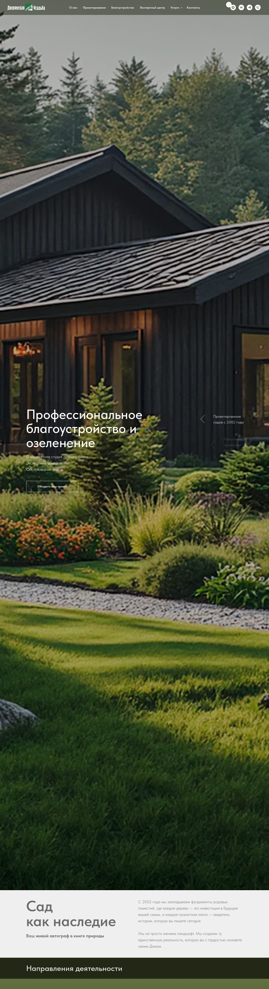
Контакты (193, 7)
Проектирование (94, 7)
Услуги (175, 7)
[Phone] (258, 7)
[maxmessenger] (233, 7)
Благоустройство (122, 7)
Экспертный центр (152, 7)
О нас (73, 7)
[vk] (241, 7)
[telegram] (249, 7)
